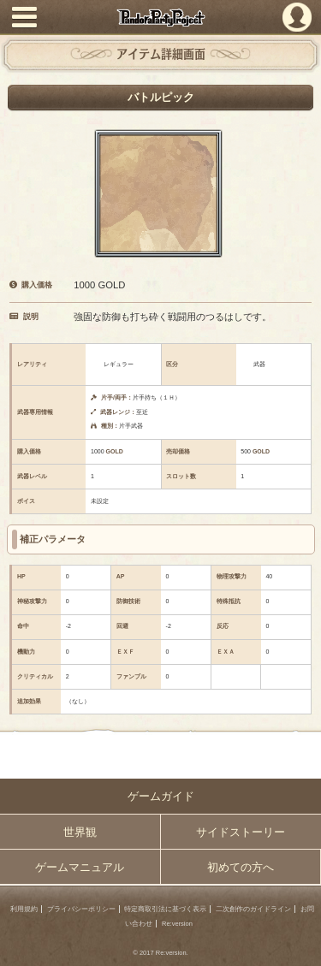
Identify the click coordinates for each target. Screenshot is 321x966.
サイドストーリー (240, 832)
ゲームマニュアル (79, 867)
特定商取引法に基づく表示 (165, 909)
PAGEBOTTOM (302, 945)
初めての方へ (240, 867)
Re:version (177, 923)
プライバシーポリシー (81, 909)
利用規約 (24, 909)
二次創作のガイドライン (253, 909)
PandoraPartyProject (160, 17)
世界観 (80, 832)
